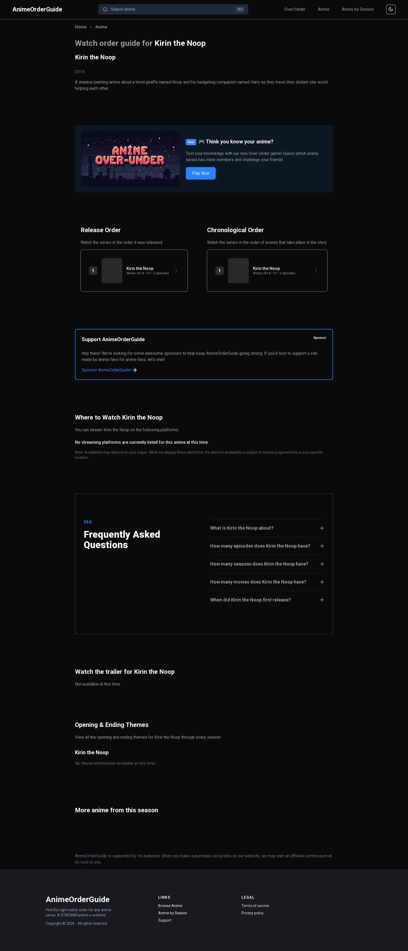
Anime (323, 9)
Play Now (200, 173)
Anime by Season (358, 9)
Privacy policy (252, 913)
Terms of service (255, 906)
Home (80, 26)
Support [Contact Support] (164, 920)
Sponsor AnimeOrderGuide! (110, 370)
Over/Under (294, 9)
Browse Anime (170, 906)
